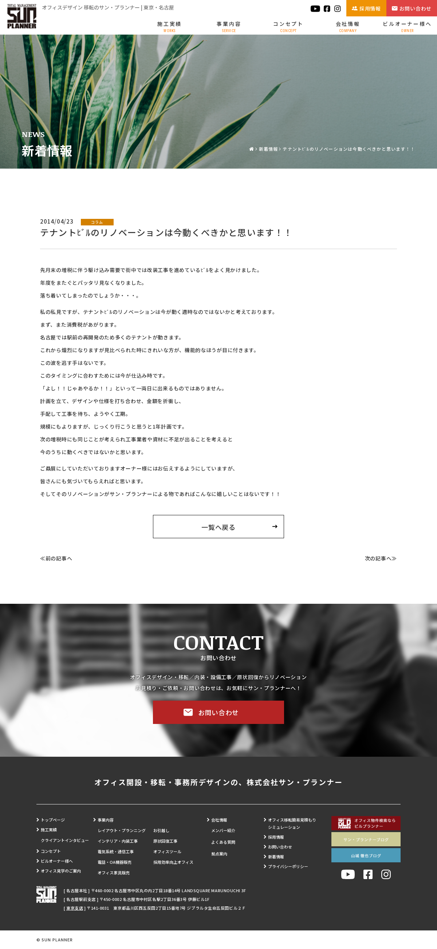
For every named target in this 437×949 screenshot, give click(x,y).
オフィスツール (167, 851)
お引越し (161, 830)
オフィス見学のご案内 (61, 871)
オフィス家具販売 (114, 872)
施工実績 (169, 26)
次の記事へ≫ (381, 558)
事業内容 (229, 26)
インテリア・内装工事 (118, 841)
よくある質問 (223, 842)
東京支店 (74, 908)
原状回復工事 (165, 841)
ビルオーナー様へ (407, 26)
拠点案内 (219, 854)
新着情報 (268, 149)
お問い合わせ (415, 8)
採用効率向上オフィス (173, 862)
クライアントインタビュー (65, 840)
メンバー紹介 (223, 830)
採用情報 (370, 8)
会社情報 (348, 26)
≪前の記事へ (56, 558)
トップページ (53, 820)
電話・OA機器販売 (114, 862)
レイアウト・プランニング (122, 830)
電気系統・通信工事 (116, 851)
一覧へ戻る (218, 527)
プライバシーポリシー (288, 866)
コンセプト (288, 26)
